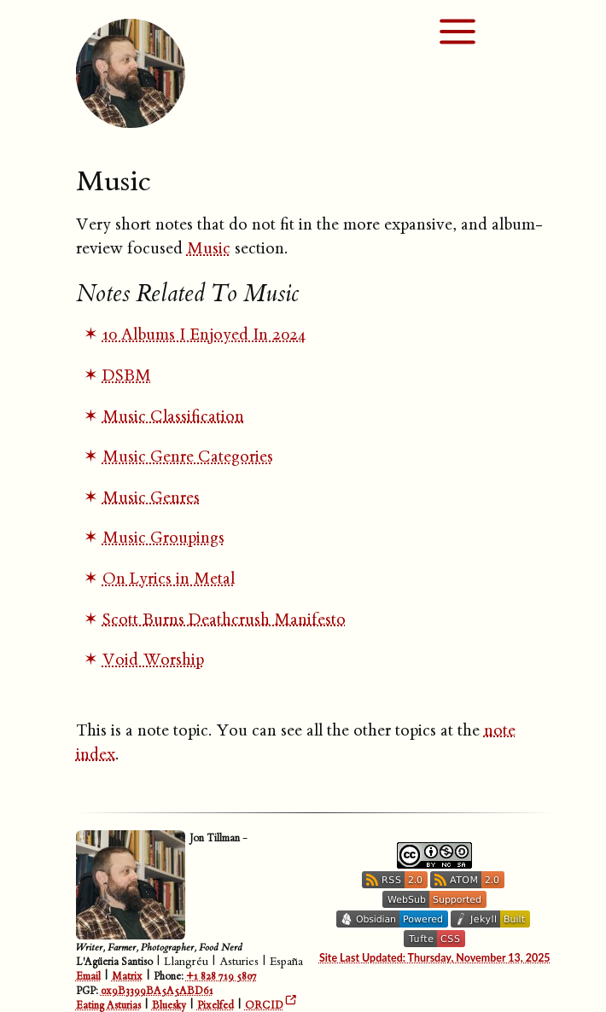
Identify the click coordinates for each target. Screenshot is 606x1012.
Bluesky (169, 1005)
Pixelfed (215, 1005)
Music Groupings (163, 537)
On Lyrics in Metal (168, 578)
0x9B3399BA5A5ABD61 (157, 991)
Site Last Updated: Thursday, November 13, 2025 (435, 957)
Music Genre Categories (187, 456)
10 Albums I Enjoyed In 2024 (204, 334)
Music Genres (151, 497)
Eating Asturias (108, 1005)
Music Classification (173, 416)
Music (208, 248)
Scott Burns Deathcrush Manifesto (224, 619)
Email (88, 976)
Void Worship (153, 659)
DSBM (126, 375)
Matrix (127, 976)
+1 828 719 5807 (221, 976)
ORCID (264, 1005)
